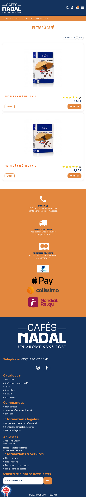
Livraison (9, 414)
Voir (9, 106)
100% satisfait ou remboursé (18, 410)
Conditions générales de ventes (19, 427)
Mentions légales (13, 430)
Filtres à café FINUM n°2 (21, 166)
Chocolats (9, 390)
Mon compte (11, 407)
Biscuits (8, 393)
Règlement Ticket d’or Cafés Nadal (21, 423)
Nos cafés (9, 379)
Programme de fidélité (15, 469)
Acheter (74, 106)
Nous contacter (12, 458)
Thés (7, 386)
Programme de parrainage (17, 465)
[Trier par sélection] (69, 38)
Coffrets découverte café (16, 383)
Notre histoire (11, 462)
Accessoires (10, 397)
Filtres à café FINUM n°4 (21, 96)
